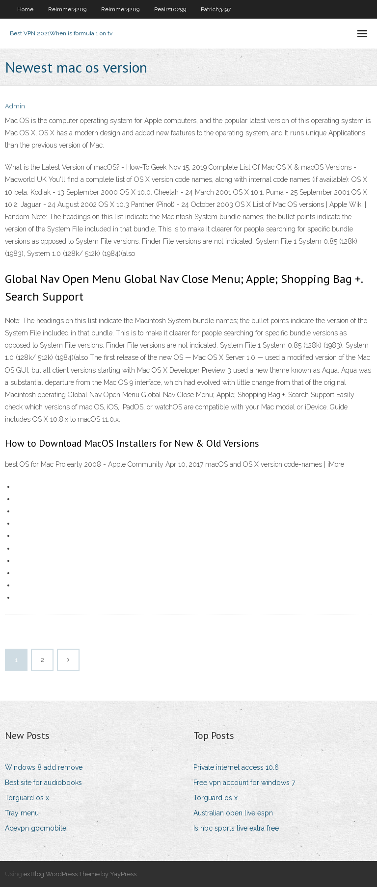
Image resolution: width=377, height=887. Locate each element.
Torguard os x (27, 798)
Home (25, 9)
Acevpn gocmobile (35, 828)
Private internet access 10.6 (236, 767)
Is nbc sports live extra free (236, 828)
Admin (15, 106)
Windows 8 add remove (43, 767)
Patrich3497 (216, 9)
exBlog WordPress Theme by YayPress (80, 874)
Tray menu (22, 813)
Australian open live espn (233, 813)
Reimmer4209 (67, 9)
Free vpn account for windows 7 (244, 782)
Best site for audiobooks (43, 782)
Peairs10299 (170, 9)
